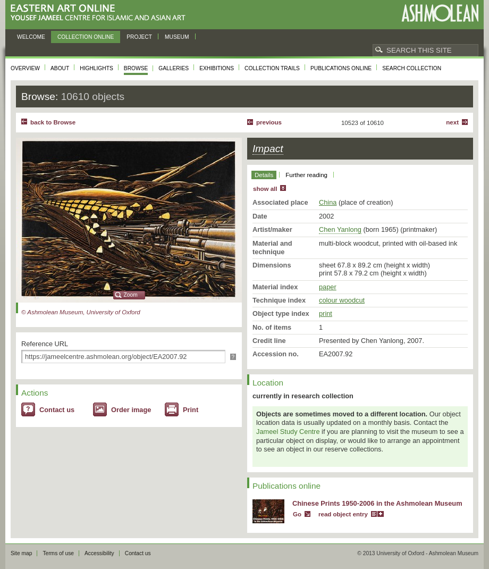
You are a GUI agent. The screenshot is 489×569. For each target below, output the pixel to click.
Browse (136, 68)
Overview (25, 68)
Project (139, 37)
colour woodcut (342, 300)
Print (190, 410)
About (59, 68)
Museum (177, 37)
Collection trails (272, 68)
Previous (269, 122)
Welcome (31, 37)
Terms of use (58, 553)
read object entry (343, 514)
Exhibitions (216, 68)
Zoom (131, 295)
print (325, 313)
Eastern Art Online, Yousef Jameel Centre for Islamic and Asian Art (101, 13)
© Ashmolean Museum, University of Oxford (80, 312)
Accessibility (99, 553)
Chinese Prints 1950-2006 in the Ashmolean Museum (377, 503)
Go (297, 514)
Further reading (306, 175)
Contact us (56, 410)
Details (264, 175)
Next (452, 122)
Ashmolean (439, 13)
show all (265, 189)
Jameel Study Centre (288, 432)
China (327, 202)
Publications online (341, 68)
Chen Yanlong (340, 229)
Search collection (411, 68)
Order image (131, 410)
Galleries (173, 68)
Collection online (85, 37)
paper (327, 287)
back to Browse (52, 122)
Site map (21, 553)
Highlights (96, 68)
